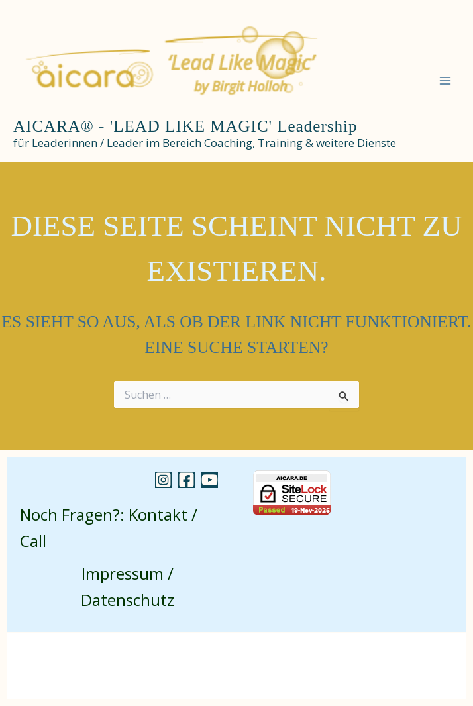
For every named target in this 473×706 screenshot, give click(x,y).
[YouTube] (209, 480)
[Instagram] (163, 480)
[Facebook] (186, 480)
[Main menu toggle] (445, 80)
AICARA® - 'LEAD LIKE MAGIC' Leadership (185, 126)
